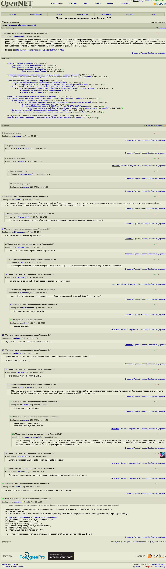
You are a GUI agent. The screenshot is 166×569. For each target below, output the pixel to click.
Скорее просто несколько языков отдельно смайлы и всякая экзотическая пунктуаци (45, 112)
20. (6, 453)
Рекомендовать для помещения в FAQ (122, 542)
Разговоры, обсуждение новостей (22, 25)
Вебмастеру (160, 566)
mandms (78, 118)
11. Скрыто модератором (20, 184)
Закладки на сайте (10, 564)
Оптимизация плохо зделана (33, 104)
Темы (148, 542)
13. (3, 350)
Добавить (137, 566)
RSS (153, 14)
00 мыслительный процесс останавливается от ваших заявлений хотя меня (46, 102)
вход (141, 1)
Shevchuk (33, 67)
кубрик (52, 96)
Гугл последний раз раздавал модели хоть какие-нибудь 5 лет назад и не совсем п (39, 75)
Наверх (144, 140)
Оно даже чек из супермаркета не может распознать (32, 83)
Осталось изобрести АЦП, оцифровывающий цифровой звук (36, 110)
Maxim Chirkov (158, 564)
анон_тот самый (84, 102)
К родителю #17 (133, 330)
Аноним (27, 63)
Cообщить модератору (156, 53)
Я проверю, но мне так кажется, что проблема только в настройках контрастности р (50, 85)
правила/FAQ (36, 14)
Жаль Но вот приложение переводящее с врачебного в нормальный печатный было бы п (52, 88)
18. (11, 305)
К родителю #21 (133, 429)
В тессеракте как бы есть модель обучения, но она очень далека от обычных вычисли (45, 77)
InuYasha (83, 112)
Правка (144, 53)
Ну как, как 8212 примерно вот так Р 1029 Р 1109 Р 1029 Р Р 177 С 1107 (50, 106)
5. (3, 229)
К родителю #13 (133, 463)
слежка (129, 14)
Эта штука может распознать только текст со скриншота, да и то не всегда (36, 116)
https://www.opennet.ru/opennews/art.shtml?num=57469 (40, 50)
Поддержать (148, 566)
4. (6, 214)
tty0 (85, 85)
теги (128, 3)
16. (6, 274)
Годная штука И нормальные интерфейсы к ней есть (27, 96)
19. (6, 369)
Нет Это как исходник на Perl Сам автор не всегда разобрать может (38, 87)
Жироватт (44, 81)
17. (9, 290)
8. (6, 244)
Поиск (122, 3)
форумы (12, 14)
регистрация (148, 1)
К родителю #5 (134, 284)
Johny (39, 92)
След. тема (162, 542)
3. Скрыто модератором (15, 146)
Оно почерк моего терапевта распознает (23, 81)
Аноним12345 (35, 65)
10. (9, 259)
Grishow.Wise (40, 69)
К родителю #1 (134, 166)
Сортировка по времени (153, 125)
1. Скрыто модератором (12, 133)
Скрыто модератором (15, 63)
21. (9, 384)
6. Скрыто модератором (15, 158)
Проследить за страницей (13, 566)
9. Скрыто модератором (17, 171)
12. (3, 335)
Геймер (79, 98)
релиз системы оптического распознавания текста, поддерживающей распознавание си (41, 98)
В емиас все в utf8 (29, 92)
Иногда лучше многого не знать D (35, 90)
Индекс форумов (141, 542)
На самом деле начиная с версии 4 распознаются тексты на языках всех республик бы (41, 118)
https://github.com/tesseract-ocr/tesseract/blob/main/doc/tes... (34, 517)
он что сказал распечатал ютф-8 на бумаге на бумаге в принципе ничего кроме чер (59, 108)
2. (3, 197)
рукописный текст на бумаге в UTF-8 (26, 100)
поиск (59, 14)
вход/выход (106, 14)
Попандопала (55, 90)
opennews (18, 36)
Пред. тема (154, 542)
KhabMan (64, 110)
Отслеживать (161, 28)
